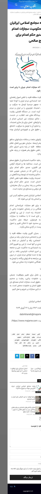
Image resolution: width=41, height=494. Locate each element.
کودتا (8, 343)
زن (25, 343)
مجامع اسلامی (34, 346)
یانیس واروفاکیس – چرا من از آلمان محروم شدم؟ (31, 369)
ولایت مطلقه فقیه (19, 346)
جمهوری (12, 337)
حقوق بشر (26, 340)
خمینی (29, 343)
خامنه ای (36, 343)
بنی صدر (31, 337)
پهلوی (25, 337)
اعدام (10, 334)
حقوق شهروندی (17, 340)
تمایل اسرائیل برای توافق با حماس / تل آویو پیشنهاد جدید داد (11, 371)
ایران (36, 337)
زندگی (21, 343)
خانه (38, 12)
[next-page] (33, 418)
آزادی (31, 334)
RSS (3, 487)
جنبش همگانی (34, 340)
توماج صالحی (19, 337)
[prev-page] (36, 418)
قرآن (13, 343)
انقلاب (5, 334)
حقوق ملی (9, 340)
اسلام (15, 334)
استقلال (20, 334)
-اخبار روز (30, 403)
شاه (17, 343)
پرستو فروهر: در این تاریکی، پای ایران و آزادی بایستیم (16, 398)
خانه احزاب (32, 12)
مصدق (27, 346)
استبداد (26, 334)
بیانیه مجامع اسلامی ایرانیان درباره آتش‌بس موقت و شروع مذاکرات (16, 387)
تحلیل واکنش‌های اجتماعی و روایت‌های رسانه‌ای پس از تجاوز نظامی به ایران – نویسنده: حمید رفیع (16, 409)
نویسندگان (31, 413)
